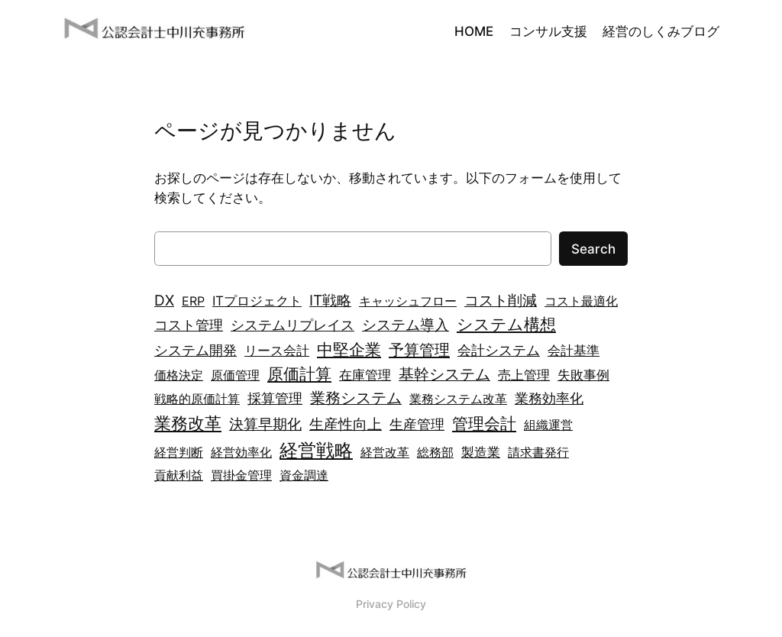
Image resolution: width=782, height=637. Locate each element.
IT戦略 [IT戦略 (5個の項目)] (330, 300)
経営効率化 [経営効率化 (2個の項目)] (241, 452)
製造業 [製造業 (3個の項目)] (480, 452)
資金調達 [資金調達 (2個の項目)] (304, 475)
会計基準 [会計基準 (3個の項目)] (573, 350)
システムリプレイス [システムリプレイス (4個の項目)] (292, 325)
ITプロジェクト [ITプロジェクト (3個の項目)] (257, 301)
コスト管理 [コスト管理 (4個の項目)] (188, 325)
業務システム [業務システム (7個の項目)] (356, 398)
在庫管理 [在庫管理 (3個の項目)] (365, 375)
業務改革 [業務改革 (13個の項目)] (187, 422)
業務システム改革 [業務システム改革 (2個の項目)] (458, 398)
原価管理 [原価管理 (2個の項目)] (235, 375)
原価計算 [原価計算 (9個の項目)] (299, 373)
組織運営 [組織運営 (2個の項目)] (548, 424)
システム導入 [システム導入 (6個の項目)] (405, 324)
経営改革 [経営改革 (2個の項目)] (384, 452)
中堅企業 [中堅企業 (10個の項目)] (349, 349)
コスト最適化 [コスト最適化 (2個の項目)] (581, 301)
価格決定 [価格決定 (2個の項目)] (178, 375)
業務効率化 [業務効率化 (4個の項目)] (549, 398)
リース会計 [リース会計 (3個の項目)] (276, 350)
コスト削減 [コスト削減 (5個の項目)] (500, 300)
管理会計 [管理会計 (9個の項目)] (484, 423)
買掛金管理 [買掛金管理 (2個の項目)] (241, 475)
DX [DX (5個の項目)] (164, 300)
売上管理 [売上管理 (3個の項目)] (524, 375)
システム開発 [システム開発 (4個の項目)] (195, 350)
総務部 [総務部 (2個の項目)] (435, 452)
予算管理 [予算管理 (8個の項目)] (419, 349)
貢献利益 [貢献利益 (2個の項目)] (178, 475)
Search (593, 249)
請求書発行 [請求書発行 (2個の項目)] (538, 452)
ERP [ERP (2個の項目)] (193, 301)
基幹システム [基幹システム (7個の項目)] (444, 374)
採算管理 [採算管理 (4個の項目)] (274, 398)
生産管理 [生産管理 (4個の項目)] (416, 424)
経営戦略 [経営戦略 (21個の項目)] (316, 450)
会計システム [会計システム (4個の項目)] (498, 350)
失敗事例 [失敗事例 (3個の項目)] (583, 375)
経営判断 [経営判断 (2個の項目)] (178, 452)
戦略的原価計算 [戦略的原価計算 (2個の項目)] (197, 398)
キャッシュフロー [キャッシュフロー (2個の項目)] (408, 301)
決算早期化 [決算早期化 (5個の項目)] (265, 424)
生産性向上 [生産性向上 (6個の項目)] (345, 424)
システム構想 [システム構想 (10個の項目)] (506, 324)
